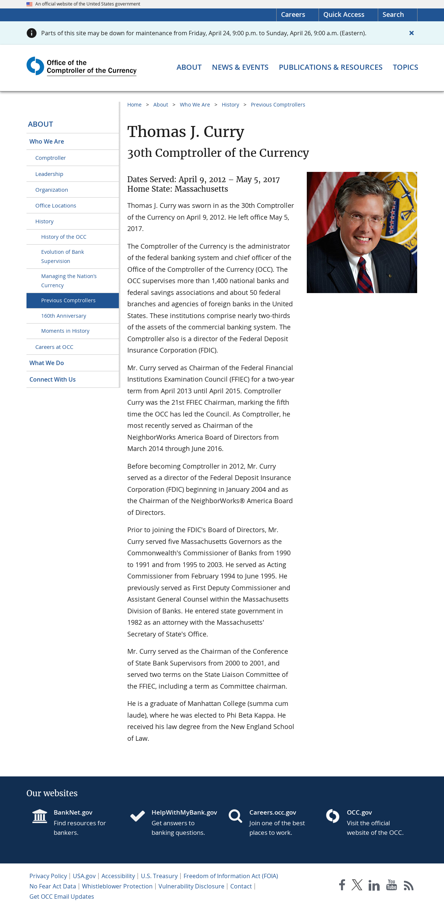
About (40, 124)
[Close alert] (412, 33)
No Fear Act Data (52, 886)
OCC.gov (359, 812)
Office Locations (55, 205)
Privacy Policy (48, 876)
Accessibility (118, 876)
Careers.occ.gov (272, 812)
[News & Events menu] (240, 67)
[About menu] (189, 67)
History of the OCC (63, 236)
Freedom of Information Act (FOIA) (231, 876)
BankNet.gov (73, 812)
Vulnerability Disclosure (191, 886)
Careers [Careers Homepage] (293, 14)
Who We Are (46, 141)
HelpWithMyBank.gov (184, 812)
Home (134, 104)
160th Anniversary (63, 315)
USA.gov (84, 876)
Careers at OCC (54, 346)
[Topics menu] (405, 67)
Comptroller (50, 157)
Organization (51, 189)
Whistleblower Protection (117, 886)
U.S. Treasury (159, 876)
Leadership (49, 173)
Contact (241, 886)
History (44, 221)
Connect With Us (52, 379)
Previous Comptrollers (68, 300)
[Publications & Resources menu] (331, 67)
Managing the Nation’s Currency (69, 281)
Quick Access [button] (344, 14)
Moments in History (65, 330)
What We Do (46, 363)
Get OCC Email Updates (61, 896)
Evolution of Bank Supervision (62, 256)
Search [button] (393, 14)
